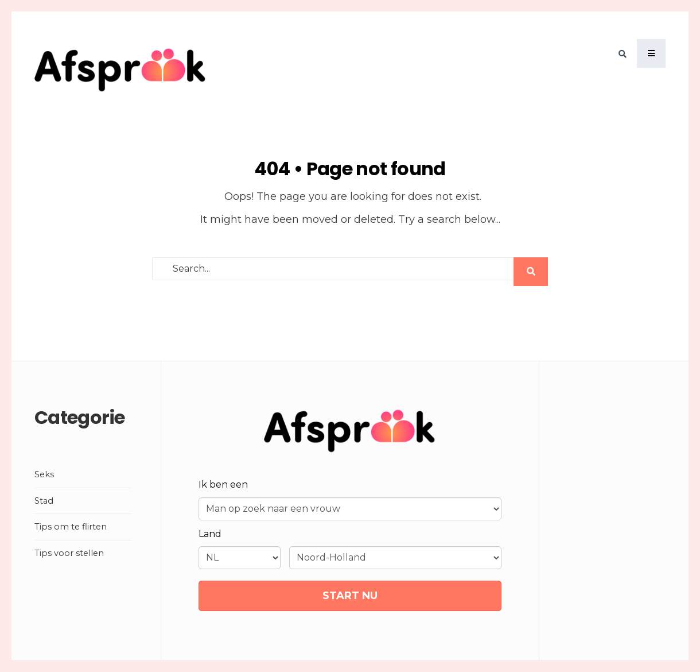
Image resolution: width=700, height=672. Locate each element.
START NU (350, 595)
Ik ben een (223, 484)
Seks (44, 474)
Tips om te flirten (70, 527)
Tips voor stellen (69, 553)
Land (210, 533)
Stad (43, 501)
